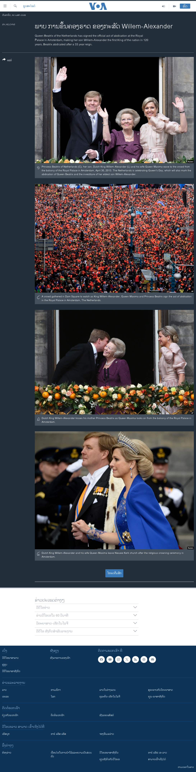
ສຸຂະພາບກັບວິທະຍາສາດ (160, 690)
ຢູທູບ (4, 664)
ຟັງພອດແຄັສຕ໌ (106, 715)
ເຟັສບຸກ (6, 734)
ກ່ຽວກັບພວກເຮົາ (10, 715)
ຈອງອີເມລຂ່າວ (106, 734)
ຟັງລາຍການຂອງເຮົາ (60, 658)
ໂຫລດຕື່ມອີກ (114, 573)
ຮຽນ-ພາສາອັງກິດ (156, 696)
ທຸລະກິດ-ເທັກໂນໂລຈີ (109, 696)
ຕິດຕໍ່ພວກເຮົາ (57, 715)
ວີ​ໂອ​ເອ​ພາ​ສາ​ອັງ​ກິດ (108, 753)
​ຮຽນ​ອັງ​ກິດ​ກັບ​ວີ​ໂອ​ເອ (109, 759)
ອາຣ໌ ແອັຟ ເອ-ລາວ (157, 753)
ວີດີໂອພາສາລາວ (10, 658)
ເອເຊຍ (5, 696)
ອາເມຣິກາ (56, 690)
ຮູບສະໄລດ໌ (29, 6)
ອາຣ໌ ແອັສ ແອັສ (58, 734)
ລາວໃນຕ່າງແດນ (107, 690)
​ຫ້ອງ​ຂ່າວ (6, 753)
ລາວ (4, 690)
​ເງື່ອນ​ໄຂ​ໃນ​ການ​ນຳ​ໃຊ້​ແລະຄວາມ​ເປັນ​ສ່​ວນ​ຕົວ (71, 754)
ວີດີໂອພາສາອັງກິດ (11, 671)
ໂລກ (53, 696)
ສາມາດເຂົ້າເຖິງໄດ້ (157, 759)
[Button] (7, 60)
